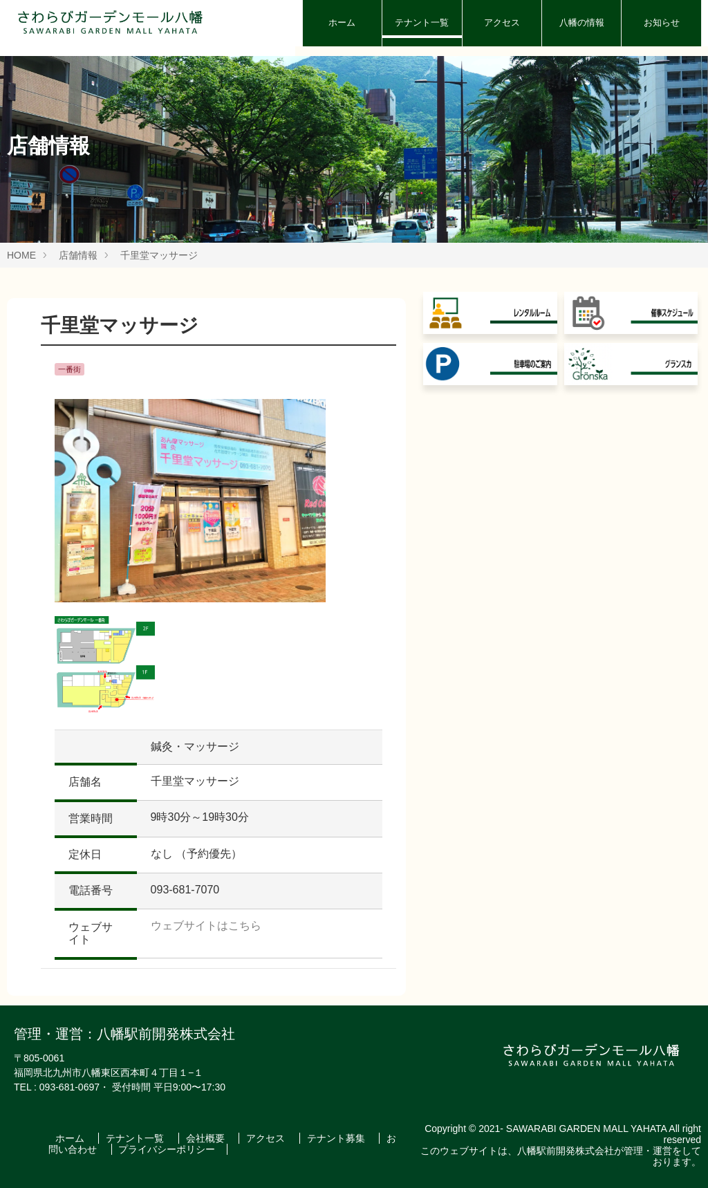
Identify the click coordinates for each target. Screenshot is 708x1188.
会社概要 (206, 1138)
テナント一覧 (422, 22)
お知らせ (662, 22)
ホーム (341, 22)
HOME (21, 255)
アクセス (502, 22)
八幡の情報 (581, 22)
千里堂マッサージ (159, 255)
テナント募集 (337, 1138)
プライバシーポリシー (166, 1149)
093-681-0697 (69, 1087)
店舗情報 (78, 255)
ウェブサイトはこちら (206, 925)
